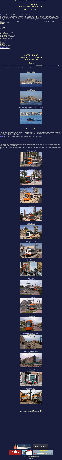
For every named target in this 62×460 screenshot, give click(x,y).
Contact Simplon (45, 0)
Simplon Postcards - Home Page (38, 411)
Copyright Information (40, 0)
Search (37, 0)
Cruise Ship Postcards (33, 410)
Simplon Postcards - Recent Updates (28, 411)
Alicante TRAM (38, 16)
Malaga (14, 14)
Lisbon (20, 14)
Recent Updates (34, 0)
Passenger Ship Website (18, 0)
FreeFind (4, 49)
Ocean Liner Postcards (40, 410)
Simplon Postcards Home (29, 0)
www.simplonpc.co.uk (23, 0)
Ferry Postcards (27, 410)
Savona (7, 14)
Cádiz (18, 14)
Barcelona (31, 14)
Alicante (27, 14)
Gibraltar (23, 14)
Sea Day (11, 14)
